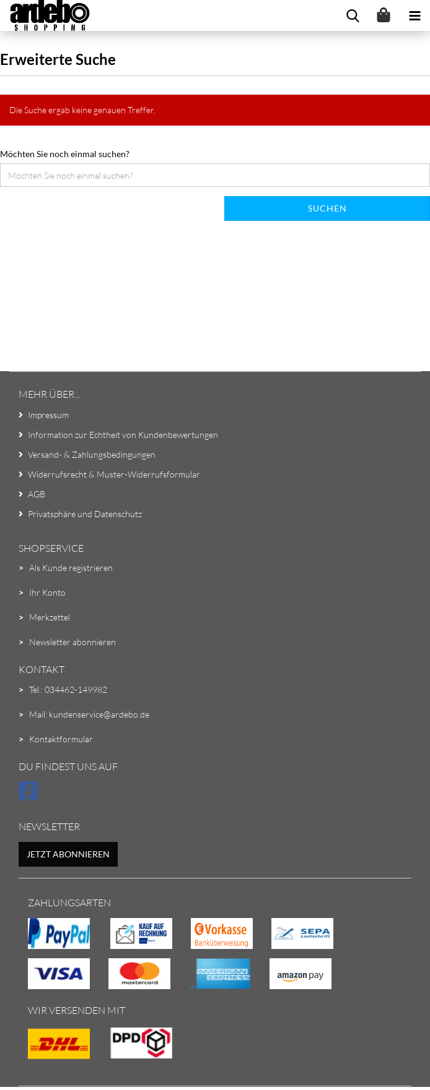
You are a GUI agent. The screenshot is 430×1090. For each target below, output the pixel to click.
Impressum (48, 415)
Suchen (327, 208)
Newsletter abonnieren (72, 642)
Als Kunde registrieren (71, 567)
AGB (36, 494)
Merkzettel (49, 617)
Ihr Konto (47, 592)
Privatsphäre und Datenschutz (85, 514)
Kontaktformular (61, 739)
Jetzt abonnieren (68, 854)
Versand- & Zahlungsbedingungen (92, 454)
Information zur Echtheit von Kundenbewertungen (123, 434)
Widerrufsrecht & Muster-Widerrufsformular (114, 474)
